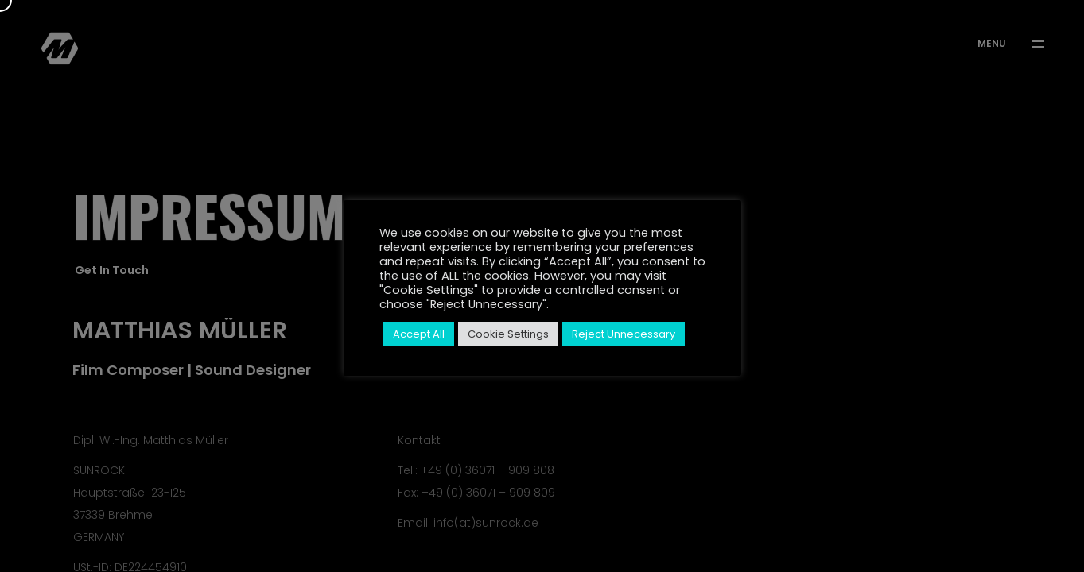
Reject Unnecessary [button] (623, 334)
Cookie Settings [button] (508, 334)
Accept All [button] (419, 334)
